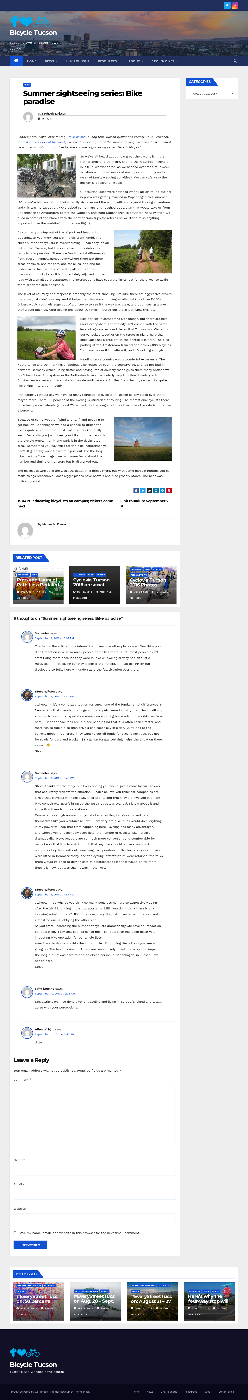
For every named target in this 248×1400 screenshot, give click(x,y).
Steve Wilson (76, 137)
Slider (21, 1291)
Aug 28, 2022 (143, 1308)
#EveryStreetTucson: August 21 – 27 (151, 1299)
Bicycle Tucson (33, 33)
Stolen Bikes (164, 61)
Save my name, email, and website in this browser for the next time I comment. (79, 1233)
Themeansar (81, 1391)
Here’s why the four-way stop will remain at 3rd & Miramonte (208, 1303)
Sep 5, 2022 (85, 1308)
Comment (22, 1079)
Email (19, 1184)
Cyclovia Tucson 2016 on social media (91, 584)
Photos (101, 575)
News (51, 61)
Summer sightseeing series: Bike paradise (82, 97)
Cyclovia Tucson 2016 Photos (148, 582)
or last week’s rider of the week (42, 142)
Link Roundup (78, 61)
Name (19, 1160)
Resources (109, 61)
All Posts (23, 575)
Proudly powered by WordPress (29, 1391)
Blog (27, 85)
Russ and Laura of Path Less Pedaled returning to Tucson (38, 587)
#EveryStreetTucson (29, 1285)
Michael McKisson (54, 113)
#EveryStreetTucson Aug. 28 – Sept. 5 (94, 1301)
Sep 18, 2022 (28, 1308)
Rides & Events (139, 575)
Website (20, 1208)
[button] (235, 61)
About (135, 61)
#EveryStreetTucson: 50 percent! (36, 1299)
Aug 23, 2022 (200, 1308)
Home (31, 61)
